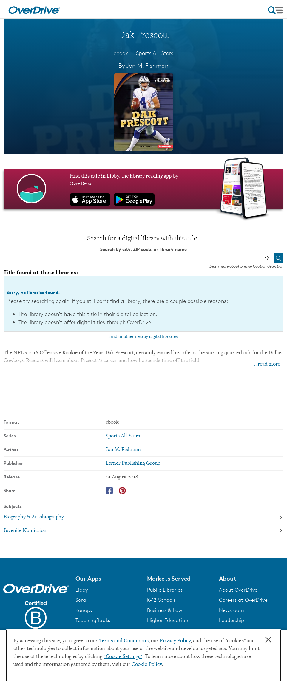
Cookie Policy (147, 664)
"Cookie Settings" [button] (123, 657)
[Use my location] (267, 258)
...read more (267, 364)
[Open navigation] (275, 10)
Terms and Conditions (124, 641)
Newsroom (231, 610)
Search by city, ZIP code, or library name (143, 249)
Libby (81, 590)
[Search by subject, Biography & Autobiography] (143, 517)
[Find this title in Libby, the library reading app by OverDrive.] (143, 188)
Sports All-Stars (154, 53)
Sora (80, 600)
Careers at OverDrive (243, 600)
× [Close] (268, 640)
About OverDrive (238, 590)
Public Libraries (165, 590)
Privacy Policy (175, 641)
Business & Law (165, 610)
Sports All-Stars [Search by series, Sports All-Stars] (123, 436)
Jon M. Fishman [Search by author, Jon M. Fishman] (147, 65)
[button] (107, 578)
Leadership (231, 620)
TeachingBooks (92, 620)
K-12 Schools (161, 600)
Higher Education (167, 620)
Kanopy (84, 610)
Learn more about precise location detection (246, 266)
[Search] (278, 258)
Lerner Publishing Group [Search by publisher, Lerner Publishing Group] (133, 463)
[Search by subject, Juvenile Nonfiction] (143, 530)
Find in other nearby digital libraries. (143, 336)
